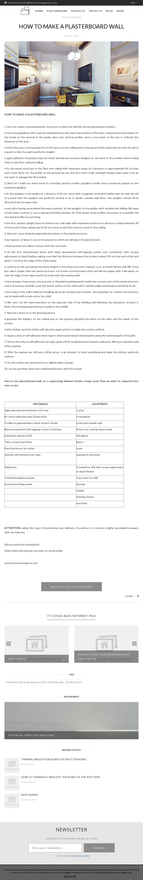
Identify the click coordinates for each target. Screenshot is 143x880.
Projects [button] (95, 11)
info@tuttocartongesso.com (39, 2)
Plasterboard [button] (57, 11)
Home (39, 11)
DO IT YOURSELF (71, 17)
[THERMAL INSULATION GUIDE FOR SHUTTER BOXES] (11, 765)
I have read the (71, 855)
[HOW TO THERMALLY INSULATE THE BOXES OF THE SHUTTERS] (11, 783)
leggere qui (126, 872)
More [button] (120, 11)
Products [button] (78, 11)
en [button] (134, 2)
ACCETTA (69, 876)
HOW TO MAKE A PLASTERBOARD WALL (71, 26)
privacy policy (81, 855)
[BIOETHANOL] (11, 800)
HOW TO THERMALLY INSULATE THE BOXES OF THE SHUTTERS (60, 777)
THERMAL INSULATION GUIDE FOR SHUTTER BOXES (53, 759)
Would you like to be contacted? (71, 586)
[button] (138, 596)
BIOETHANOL (30, 794)
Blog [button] (109, 11)
